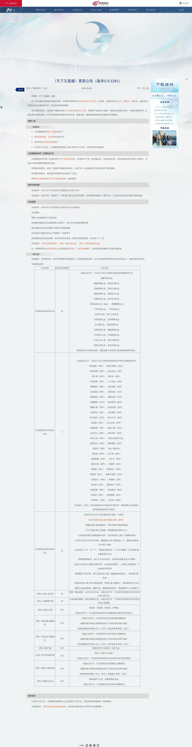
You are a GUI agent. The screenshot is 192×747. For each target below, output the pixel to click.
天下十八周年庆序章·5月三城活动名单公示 (164, 114)
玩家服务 (114, 10)
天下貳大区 (158, 95)
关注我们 (133, 10)
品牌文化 (77, 10)
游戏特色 (59, 10)
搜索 (182, 10)
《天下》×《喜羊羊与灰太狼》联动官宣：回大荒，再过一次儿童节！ (164, 107)
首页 (28, 88)
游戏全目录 (11, 3)
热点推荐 (184, 3)
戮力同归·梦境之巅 (160, 110)
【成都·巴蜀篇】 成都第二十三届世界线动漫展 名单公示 (164, 117)
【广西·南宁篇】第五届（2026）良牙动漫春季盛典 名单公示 (164, 124)
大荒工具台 (96, 10)
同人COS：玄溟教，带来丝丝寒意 (164, 147)
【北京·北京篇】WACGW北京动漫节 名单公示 (164, 120)
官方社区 (151, 10)
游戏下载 (165, 85)
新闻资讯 (41, 10)
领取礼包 (172, 95)
